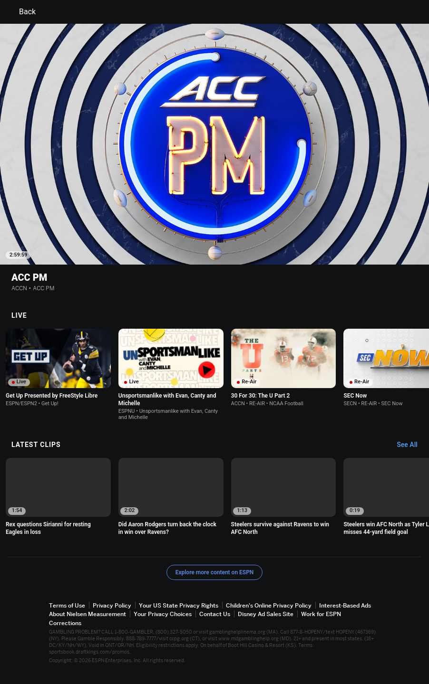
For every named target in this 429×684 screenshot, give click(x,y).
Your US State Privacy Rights (178, 604)
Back (22, 12)
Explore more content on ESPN (215, 572)
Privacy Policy (112, 604)
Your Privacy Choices (163, 614)
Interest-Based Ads (345, 604)
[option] (58, 367)
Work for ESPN (321, 614)
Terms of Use (67, 604)
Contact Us (214, 614)
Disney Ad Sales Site (265, 614)
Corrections (65, 622)
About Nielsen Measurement (87, 614)
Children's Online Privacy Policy (269, 604)
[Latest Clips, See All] (411, 444)
